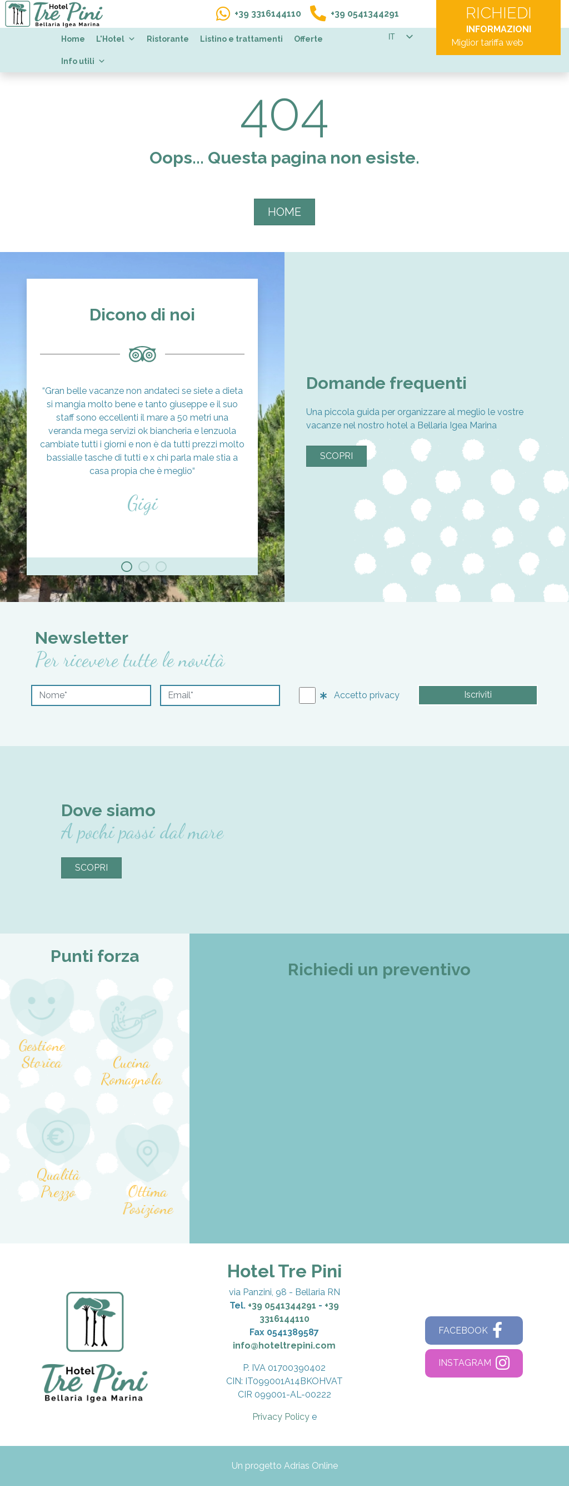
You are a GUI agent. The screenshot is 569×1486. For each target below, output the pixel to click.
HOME (284, 212)
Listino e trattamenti (241, 38)
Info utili (83, 61)
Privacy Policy (281, 1416)
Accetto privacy (360, 695)
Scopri (336, 456)
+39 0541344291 (282, 1305)
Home (73, 38)
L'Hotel (116, 39)
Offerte (308, 38)
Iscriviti (478, 694)
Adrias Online (311, 1465)
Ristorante (168, 38)
